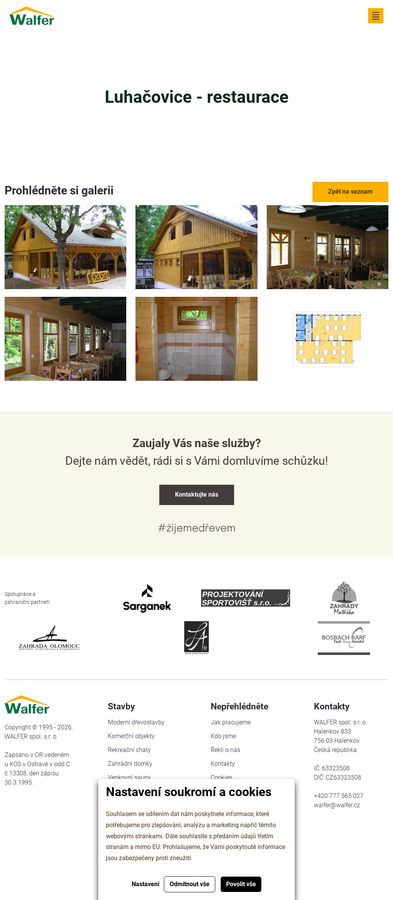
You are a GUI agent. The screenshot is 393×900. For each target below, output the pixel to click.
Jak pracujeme (231, 722)
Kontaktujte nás (196, 494)
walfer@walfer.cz (337, 805)
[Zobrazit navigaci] (375, 15)
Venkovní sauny (129, 777)
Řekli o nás (225, 750)
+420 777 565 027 (338, 796)
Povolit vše (241, 884)
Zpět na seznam (350, 191)
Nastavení (145, 884)
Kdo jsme (223, 736)
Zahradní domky (130, 763)
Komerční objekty (131, 736)
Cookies (221, 777)
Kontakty (223, 763)
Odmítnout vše (190, 884)
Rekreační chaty (129, 750)
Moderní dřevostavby (136, 722)
